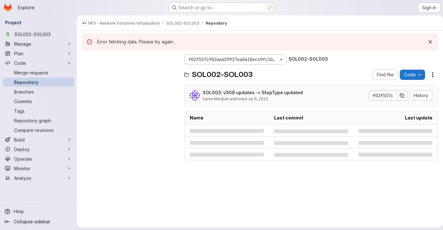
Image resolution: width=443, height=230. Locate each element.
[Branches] (38, 91)
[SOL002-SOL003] (38, 34)
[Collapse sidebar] (38, 221)
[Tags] (38, 110)
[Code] (38, 62)
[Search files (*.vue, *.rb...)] (130, 72)
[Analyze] (38, 177)
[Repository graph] (38, 120)
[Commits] (38, 101)
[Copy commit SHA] (400, 95)
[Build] (38, 139)
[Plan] (38, 53)
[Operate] (38, 158)
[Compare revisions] (38, 130)
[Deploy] (38, 149)
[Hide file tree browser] (87, 59)
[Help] (38, 211)
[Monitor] (38, 168)
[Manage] (38, 43)
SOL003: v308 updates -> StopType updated (252, 92)
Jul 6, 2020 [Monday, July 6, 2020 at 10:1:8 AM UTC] (258, 98)
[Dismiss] (427, 42)
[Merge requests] (38, 72)
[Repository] (38, 82)
